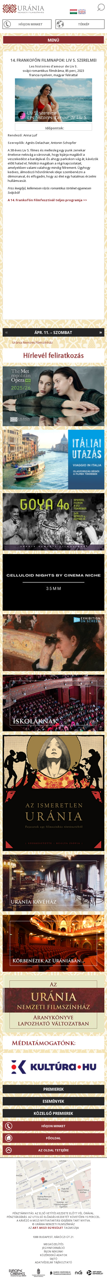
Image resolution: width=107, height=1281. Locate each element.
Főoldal (53, 1138)
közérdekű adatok (53, 1255)
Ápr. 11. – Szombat (53, 332)
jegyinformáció (53, 1248)
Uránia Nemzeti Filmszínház (32, 342)
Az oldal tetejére (53, 1150)
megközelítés (53, 1244)
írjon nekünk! (53, 1251)
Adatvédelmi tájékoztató (53, 1262)
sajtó (53, 1258)
